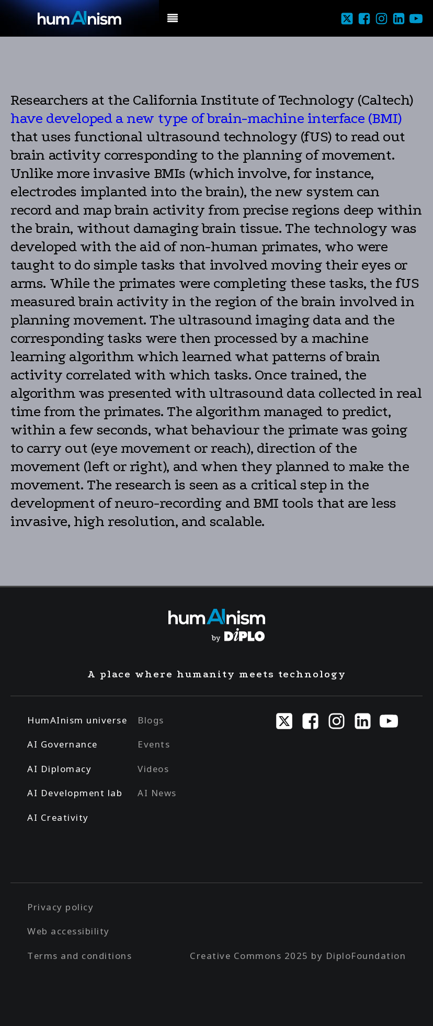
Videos (153, 769)
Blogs (151, 720)
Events (154, 744)
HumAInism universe (77, 720)
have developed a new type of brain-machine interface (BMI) (206, 118)
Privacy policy (60, 907)
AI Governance (62, 744)
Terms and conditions (79, 956)
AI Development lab (74, 793)
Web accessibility (68, 931)
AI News (157, 793)
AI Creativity (58, 817)
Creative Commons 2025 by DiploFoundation (298, 956)
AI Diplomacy (59, 769)
